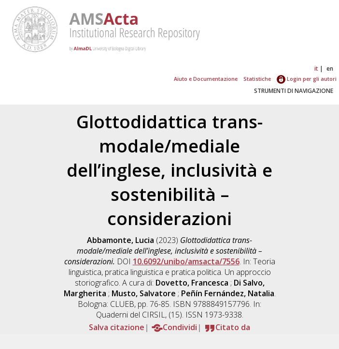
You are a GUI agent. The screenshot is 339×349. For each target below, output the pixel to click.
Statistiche (257, 78)
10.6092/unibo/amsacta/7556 (186, 261)
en (329, 68)
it (316, 68)
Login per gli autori (307, 78)
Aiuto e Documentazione (206, 78)
